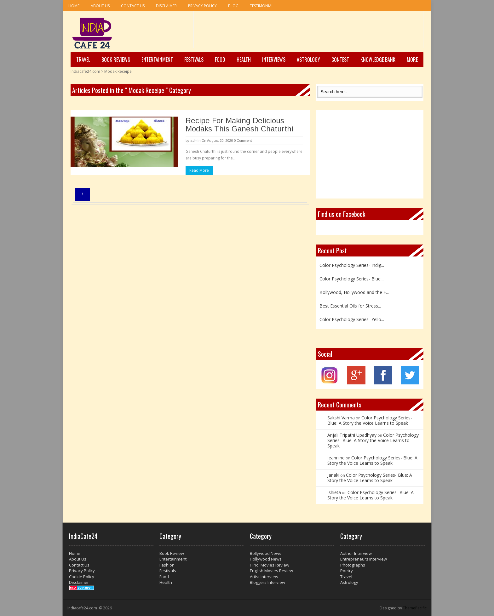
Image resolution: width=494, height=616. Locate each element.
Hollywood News (266, 559)
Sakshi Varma (341, 418)
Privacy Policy (202, 6)
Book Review (171, 553)
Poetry (346, 570)
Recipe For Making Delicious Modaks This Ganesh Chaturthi (239, 124)
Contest (340, 59)
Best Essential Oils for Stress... (350, 306)
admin (195, 140)
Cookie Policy (81, 576)
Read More (199, 170)
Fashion (167, 565)
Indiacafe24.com (85, 71)
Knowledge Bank (377, 59)
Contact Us (133, 6)
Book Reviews (115, 59)
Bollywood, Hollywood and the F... (354, 292)
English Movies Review (271, 570)
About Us (100, 6)
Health (244, 59)
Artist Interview (264, 576)
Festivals (194, 59)
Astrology (308, 59)
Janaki (333, 475)
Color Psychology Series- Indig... (351, 265)
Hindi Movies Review (269, 565)
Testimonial (261, 6)
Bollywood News (265, 553)
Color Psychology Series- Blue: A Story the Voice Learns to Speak (369, 420)
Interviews (273, 59)
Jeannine (336, 458)
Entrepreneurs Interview (363, 559)
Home (73, 6)
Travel (83, 59)
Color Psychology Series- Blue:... (351, 279)
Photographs (352, 565)
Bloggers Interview (267, 582)
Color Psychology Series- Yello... (351, 319)
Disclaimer (166, 6)
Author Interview (356, 553)
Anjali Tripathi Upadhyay (351, 435)
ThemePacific (415, 608)
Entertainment (157, 59)
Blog (233, 6)
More (412, 59)
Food (220, 59)
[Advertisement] (308, 32)
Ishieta (334, 492)
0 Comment (243, 140)
